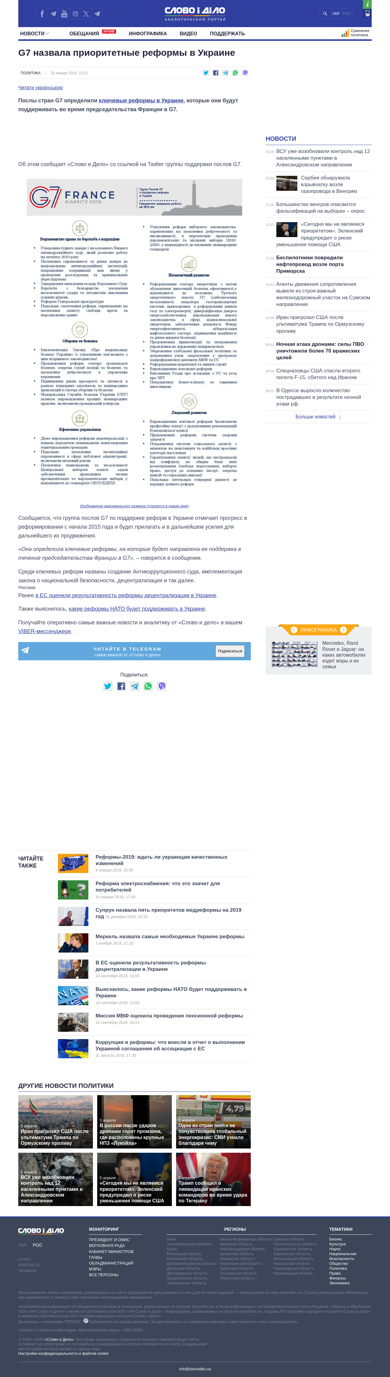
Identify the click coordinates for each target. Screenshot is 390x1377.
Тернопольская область (295, 1244)
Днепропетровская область (192, 1263)
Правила (27, 1271)
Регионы (235, 1229)
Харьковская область (292, 1249)
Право (335, 1273)
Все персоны (104, 1274)
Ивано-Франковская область (246, 1239)
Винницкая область (184, 1253)
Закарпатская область (187, 1278)
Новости (34, 33)
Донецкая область (183, 1268)
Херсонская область (291, 1253)
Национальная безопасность (342, 1256)
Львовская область (237, 1258)
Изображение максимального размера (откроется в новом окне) (134, 506)
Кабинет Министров (111, 1251)
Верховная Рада (107, 1245)
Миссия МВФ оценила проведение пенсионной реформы (169, 1019)
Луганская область (237, 1253)
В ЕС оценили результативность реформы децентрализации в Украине (163, 969)
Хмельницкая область (293, 1258)
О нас (24, 1259)
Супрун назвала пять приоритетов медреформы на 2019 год (169, 913)
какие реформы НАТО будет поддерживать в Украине (137, 609)
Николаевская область (241, 1263)
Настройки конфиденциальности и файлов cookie (63, 1353)
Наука (334, 1249)
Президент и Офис (109, 1239)
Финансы (337, 1278)
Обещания (92, 33)
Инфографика (148, 33)
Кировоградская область (242, 1249)
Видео (188, 33)
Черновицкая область (293, 1273)
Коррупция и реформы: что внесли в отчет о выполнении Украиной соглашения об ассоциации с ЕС (170, 1048)
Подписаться (230, 651)
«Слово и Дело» (59, 1339)
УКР (336, 13)
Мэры (95, 1269)
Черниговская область (293, 1268)
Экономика (339, 1283)
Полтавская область (238, 1273)
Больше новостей (318, 416)
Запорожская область (187, 1283)
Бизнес (335, 1239)
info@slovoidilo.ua (195, 1369)
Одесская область (237, 1268)
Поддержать (227, 33)
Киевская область (236, 1244)
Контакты (29, 1265)
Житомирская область (187, 1273)
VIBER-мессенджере (44, 631)
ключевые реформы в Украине (141, 101)
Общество (338, 1263)
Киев (171, 1239)
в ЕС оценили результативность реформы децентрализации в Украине (125, 595)
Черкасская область (291, 1263)
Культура (337, 1244)
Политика (31, 73)
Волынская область (185, 1258)
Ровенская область (237, 1278)
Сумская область (288, 1239)
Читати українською (40, 87)
